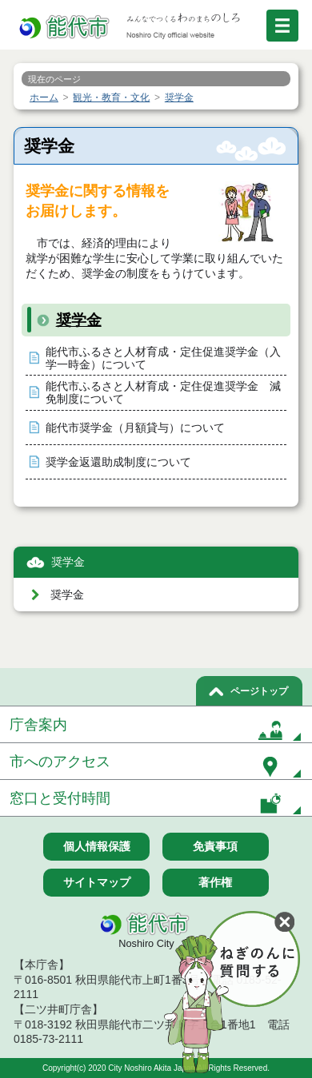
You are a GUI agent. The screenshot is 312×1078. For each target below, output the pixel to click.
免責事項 (215, 846)
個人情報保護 (96, 846)
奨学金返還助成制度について (118, 462)
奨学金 (79, 320)
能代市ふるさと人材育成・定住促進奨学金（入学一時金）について (163, 358)
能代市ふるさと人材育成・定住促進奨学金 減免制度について (163, 392)
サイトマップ (96, 882)
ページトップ (259, 691)
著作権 (215, 882)
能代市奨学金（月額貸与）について (135, 428)
